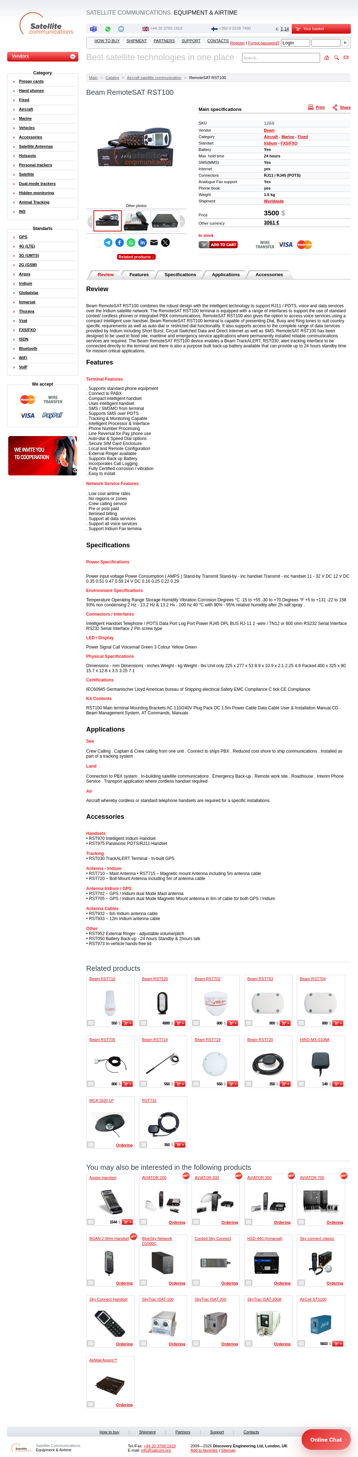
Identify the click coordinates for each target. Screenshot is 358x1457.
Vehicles (27, 128)
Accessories (269, 274)
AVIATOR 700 (312, 1177)
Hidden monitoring (36, 193)
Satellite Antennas (36, 146)
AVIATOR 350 (259, 1177)
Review (106, 274)
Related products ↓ (136, 257)
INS (22, 211)
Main (93, 77)
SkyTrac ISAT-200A (264, 1299)
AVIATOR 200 (154, 1177)
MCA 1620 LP (102, 1100)
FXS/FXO (289, 143)
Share (342, 106)
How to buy (107, 41)
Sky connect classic (317, 1238)
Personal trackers (35, 165)
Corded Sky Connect (213, 1238)
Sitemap (228, 1450)
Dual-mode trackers (37, 183)
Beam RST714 (155, 1039)
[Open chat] (326, 1439)
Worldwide (274, 201)
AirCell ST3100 (313, 1299)
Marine (287, 137)
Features (139, 274)
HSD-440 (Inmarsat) (264, 1238)
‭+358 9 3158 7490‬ (235, 28)
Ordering (124, 1145)
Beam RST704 (313, 979)
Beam (269, 130)
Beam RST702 (208, 979)
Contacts (218, 41)
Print (317, 106)
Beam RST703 (260, 979)
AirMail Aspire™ (103, 1360)
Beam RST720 (260, 1039)
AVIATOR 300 (207, 1177)
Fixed (302, 137)
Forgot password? (264, 43)
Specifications (180, 274)
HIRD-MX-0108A (315, 1039)
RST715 (149, 1100)
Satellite (26, 174)
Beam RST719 (208, 1039)
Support (191, 41)
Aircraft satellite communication (154, 77)
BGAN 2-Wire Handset (109, 1238)
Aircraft (271, 137)
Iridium (270, 143)
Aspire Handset (103, 1177)
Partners (164, 41)
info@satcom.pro (156, 1450)
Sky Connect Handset (108, 1299)
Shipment (136, 41)
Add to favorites (204, 1450)
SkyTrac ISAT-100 (158, 1299)
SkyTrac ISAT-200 (210, 1299)
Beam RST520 (155, 979)
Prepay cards (31, 81)
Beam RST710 (102, 979)
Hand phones (31, 90)
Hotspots (27, 155)
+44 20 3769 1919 (166, 28)
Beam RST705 (102, 1039)
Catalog (112, 77)
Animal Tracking (34, 202)
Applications (226, 274)
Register (237, 43)
